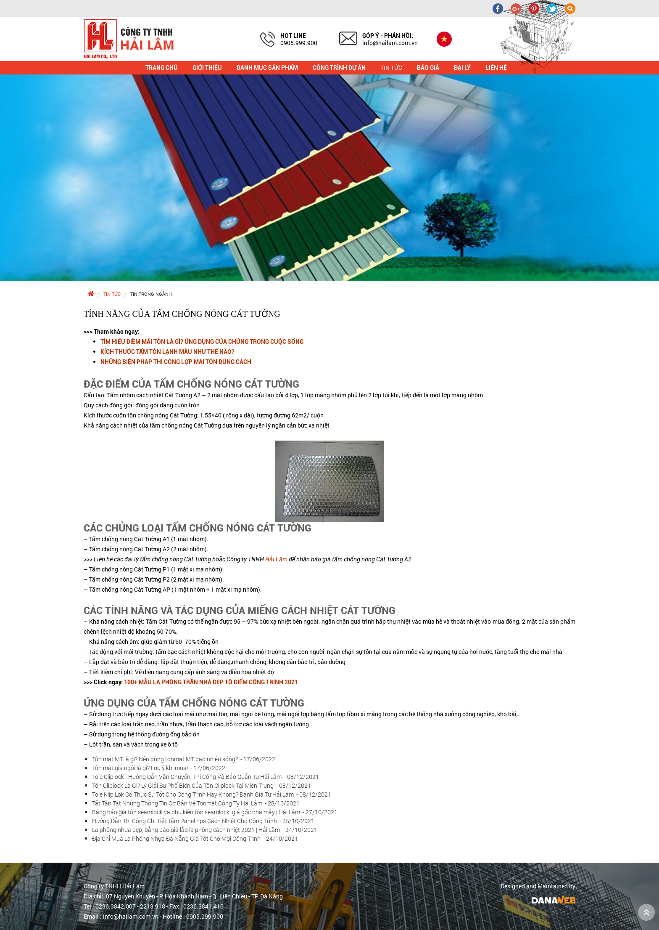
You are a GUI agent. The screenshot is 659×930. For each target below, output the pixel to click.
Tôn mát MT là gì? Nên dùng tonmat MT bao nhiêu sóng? (183, 759)
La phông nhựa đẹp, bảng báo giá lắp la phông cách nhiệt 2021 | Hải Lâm (204, 830)
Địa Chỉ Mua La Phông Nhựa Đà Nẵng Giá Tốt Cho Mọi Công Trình (195, 838)
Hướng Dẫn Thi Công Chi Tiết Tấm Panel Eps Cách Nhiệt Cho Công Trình (203, 821)
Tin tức (112, 294)
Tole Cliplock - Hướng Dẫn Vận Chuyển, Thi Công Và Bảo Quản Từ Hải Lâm (205, 777)
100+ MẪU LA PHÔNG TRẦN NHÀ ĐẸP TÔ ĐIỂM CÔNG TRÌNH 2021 (211, 682)
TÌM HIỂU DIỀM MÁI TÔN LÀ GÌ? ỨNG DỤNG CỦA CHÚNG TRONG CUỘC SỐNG (201, 341)
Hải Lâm (276, 559)
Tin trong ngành (151, 294)
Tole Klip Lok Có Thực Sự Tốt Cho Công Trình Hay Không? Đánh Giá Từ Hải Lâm (211, 794)
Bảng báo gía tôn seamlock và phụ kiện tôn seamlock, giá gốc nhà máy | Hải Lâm (214, 812)
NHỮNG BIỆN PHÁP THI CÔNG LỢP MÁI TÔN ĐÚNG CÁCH (175, 362)
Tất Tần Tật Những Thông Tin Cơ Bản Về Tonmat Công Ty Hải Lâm (196, 803)
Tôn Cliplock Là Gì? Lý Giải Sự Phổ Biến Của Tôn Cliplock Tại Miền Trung (201, 785)
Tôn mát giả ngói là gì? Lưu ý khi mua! (158, 768)
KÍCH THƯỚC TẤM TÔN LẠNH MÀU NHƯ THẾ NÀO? (167, 351)
